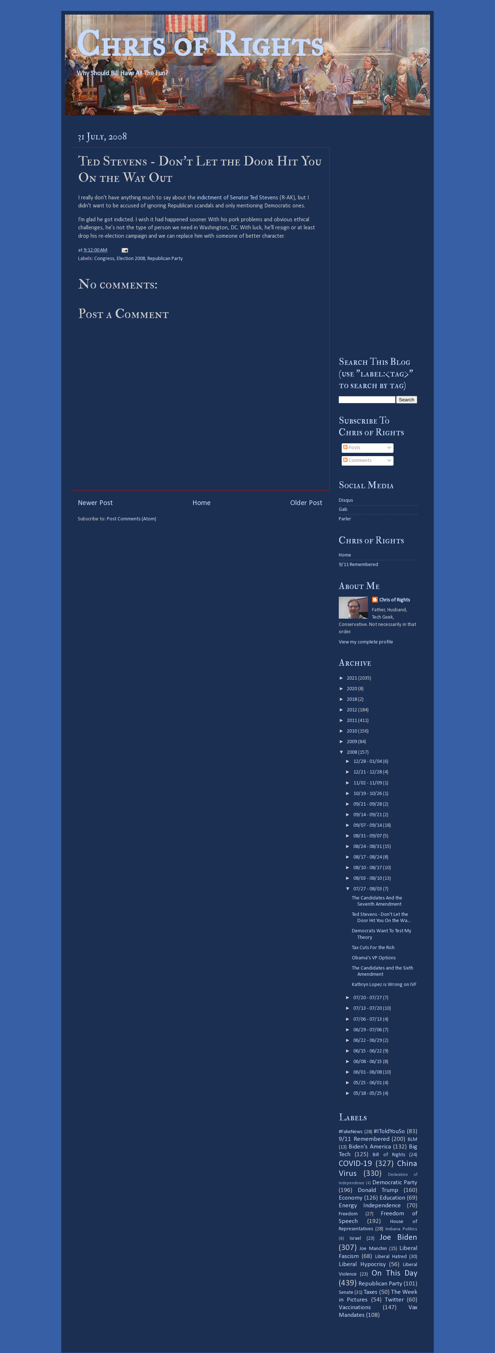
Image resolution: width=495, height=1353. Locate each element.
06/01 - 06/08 (368, 1072)
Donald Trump (378, 1190)
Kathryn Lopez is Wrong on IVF (384, 984)
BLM (412, 1139)
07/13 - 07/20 (368, 1008)
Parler (345, 519)
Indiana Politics (401, 1229)
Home (201, 503)
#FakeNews (350, 1132)
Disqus (346, 500)
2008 (352, 752)
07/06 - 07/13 (368, 1019)
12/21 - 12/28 (368, 772)
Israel (355, 1238)
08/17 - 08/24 (368, 857)
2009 (352, 742)
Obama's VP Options (374, 958)
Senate (346, 1292)
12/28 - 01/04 (368, 761)
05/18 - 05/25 (368, 1093)
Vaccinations (355, 1307)
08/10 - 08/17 (368, 868)
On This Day (395, 1273)
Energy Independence (370, 1206)
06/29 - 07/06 (368, 1030)
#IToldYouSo (389, 1131)
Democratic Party (394, 1183)
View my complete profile (366, 642)
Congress (104, 258)
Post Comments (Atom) (131, 519)
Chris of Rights (200, 44)
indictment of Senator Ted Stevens (237, 198)
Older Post (306, 503)
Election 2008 (131, 258)
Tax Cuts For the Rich (373, 948)
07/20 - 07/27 (368, 998)
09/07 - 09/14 (368, 825)
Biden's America (370, 1147)
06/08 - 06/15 (368, 1062)
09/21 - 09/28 (368, 804)
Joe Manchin (373, 1248)
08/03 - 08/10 (368, 878)
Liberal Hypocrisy (362, 1264)
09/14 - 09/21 (368, 815)
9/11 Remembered (358, 564)
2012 (352, 710)
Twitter (394, 1300)
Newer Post (95, 503)
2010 (352, 731)
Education (392, 1198)
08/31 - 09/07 (368, 836)
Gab (343, 509)
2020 (352, 689)
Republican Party (165, 258)
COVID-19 (355, 1164)
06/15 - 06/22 (368, 1051)
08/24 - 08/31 (368, 846)
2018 (352, 699)
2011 (352, 720)
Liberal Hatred (391, 1257)
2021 (352, 678)
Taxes (370, 1292)
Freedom (348, 1214)
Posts (351, 448)
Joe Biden (398, 1238)
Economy (350, 1198)
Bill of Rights (389, 1155)
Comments (357, 460)
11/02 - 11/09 (368, 783)
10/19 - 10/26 (368, 793)
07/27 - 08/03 (368, 889)
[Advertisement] (378, 235)
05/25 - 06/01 (368, 1083)
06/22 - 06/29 (368, 1040)
